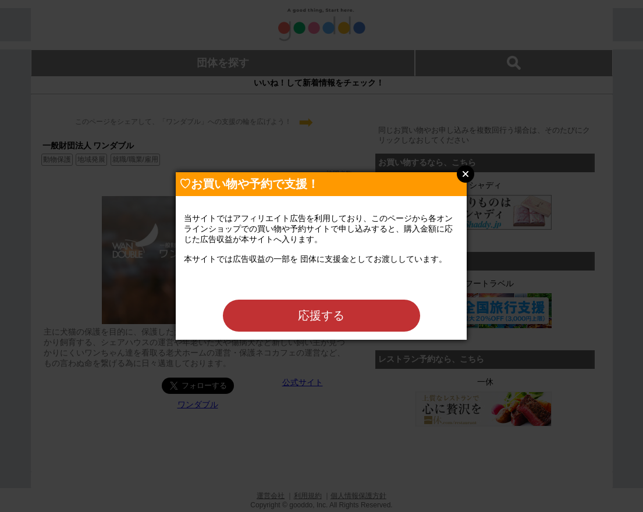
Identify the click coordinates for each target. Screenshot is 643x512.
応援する (321, 315)
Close (465, 174)
